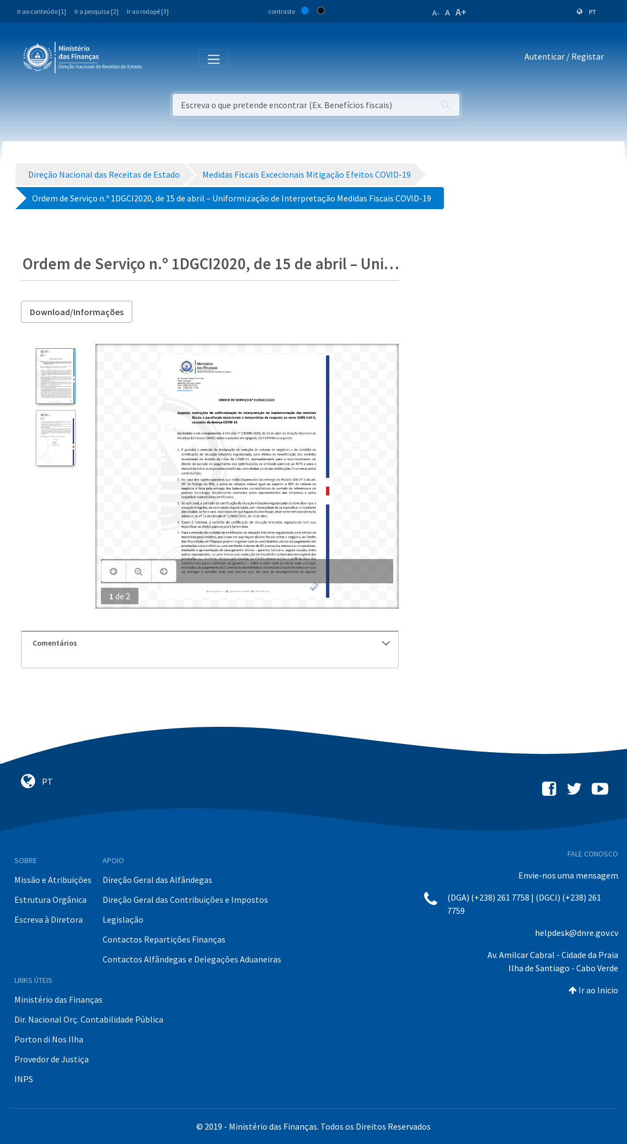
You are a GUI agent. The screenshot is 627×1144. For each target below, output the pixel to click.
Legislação (123, 919)
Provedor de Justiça (51, 1059)
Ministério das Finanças (58, 999)
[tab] (210, 643)
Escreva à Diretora (48, 919)
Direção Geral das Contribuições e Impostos (185, 899)
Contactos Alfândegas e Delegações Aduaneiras (192, 959)
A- (436, 13)
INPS (23, 1078)
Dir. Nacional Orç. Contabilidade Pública (88, 1019)
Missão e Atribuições (53, 879)
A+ (461, 12)
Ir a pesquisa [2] (96, 11)
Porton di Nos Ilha (48, 1039)
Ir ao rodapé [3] (148, 11)
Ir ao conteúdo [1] (41, 11)
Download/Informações (77, 311)
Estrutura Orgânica (50, 899)
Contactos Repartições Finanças (164, 939)
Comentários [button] (211, 643)
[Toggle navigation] (159, 57)
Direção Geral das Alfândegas (157, 879)
